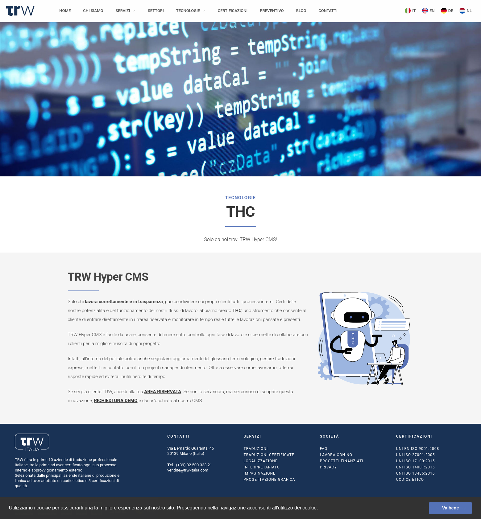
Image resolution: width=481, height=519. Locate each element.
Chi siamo (93, 10)
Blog (301, 10)
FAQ (324, 449)
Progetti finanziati (341, 461)
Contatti (327, 10)
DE (447, 11)
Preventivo (272, 10)
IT (410, 11)
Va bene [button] (450, 507)
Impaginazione (259, 473)
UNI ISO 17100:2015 (415, 461)
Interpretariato (261, 467)
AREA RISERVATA (162, 391)
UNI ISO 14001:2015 (415, 467)
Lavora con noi (337, 455)
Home (65, 10)
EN (428, 11)
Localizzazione (260, 461)
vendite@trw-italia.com (187, 470)
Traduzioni (255, 449)
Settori (156, 10)
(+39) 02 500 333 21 (194, 465)
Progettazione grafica (269, 479)
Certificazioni (233, 10)
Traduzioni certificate (268, 455)
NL (465, 11)
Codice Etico (410, 479)
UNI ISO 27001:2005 (415, 455)
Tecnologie (188, 10)
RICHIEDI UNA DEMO (115, 400)
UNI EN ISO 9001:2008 (417, 449)
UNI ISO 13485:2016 (415, 473)
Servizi (123, 10)
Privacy (328, 467)
